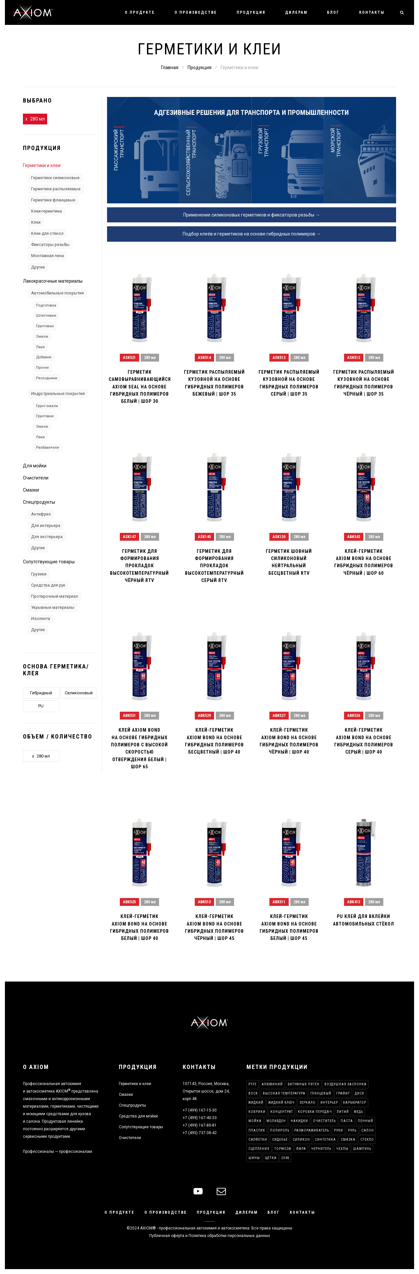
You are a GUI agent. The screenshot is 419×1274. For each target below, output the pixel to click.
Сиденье (280, 1139)
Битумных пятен (303, 1084)
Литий (343, 1112)
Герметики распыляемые (56, 188)
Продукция (251, 12)
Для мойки (34, 465)
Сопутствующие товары (49, 561)
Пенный (365, 1121)
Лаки (40, 347)
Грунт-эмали (47, 405)
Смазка (348, 1139)
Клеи (36, 222)
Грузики (38, 573)
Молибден (276, 1121)
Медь (358, 1112)
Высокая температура (284, 1093)
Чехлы (342, 1149)
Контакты (371, 12)
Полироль (279, 1130)
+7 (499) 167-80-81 (200, 1125)
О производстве (195, 12)
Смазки (31, 490)
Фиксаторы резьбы (50, 244)
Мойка (255, 1121)
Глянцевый (320, 1093)
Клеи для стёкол (47, 233)
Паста (347, 1121)
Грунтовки (45, 326)
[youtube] (198, 1191)
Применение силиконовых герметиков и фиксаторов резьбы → (251, 214)
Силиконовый (79, 692)
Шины (254, 1158)
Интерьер (329, 1102)
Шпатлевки (46, 315)
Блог (333, 12)
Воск (253, 1093)
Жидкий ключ (281, 1102)
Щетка (271, 1158)
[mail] (221, 1191)
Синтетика (325, 1139)
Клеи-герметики (46, 211)
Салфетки (257, 1139)
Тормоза (282, 1149)
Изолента (40, 618)
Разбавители (47, 447)
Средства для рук (48, 585)
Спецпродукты (39, 502)
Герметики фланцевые (53, 199)
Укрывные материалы (52, 607)
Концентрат (281, 1112)
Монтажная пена (47, 255)
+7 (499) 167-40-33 (200, 1117)
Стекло (367, 1139)
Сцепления (258, 1149)
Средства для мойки (138, 1116)
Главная (169, 67)
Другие (38, 267)
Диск (359, 1093)
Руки (338, 1130)
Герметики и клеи (42, 165)
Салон (367, 1130)
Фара (301, 1149)
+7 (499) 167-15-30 (200, 1110)
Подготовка (46, 305)
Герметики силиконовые (55, 177)
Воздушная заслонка (345, 1084)
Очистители (35, 477)
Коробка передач (315, 1112)
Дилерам (296, 12)
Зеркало (308, 1102)
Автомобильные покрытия (57, 292)
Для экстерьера (47, 536)
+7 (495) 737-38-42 (200, 1133)
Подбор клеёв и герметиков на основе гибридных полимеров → (252, 233)
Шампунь (362, 1149)
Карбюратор (354, 1102)
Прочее (42, 367)
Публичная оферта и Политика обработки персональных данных (209, 1235)
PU (41, 705)
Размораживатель (311, 1130)
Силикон (301, 1139)
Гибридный (41, 692)
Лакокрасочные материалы (52, 281)
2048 (285, 1158)
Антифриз (41, 514)
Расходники (46, 378)
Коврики (256, 1112)
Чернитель (321, 1149)
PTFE (252, 1084)
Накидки (299, 1121)
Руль (352, 1130)
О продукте (140, 12)
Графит (343, 1093)
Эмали (42, 336)
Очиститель (324, 1121)
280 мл (37, 119)
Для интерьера (45, 525)
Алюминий (272, 1084)
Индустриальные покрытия (58, 393)
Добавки (43, 357)
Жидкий (256, 1102)
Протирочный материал (54, 596)
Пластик (256, 1130)
